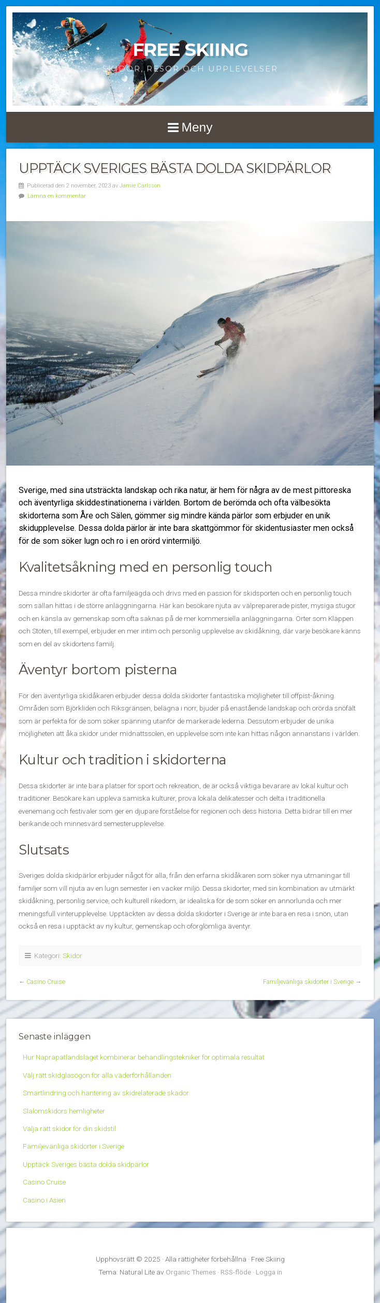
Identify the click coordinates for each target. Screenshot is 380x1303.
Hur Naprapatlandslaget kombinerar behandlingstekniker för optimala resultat (144, 1057)
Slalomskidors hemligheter (64, 1111)
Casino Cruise (45, 982)
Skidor (72, 955)
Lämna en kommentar (56, 196)
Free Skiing (190, 49)
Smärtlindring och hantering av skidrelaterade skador (106, 1093)
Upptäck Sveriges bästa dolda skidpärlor (86, 1164)
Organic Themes (191, 1272)
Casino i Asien (44, 1200)
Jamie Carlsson (140, 185)
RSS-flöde (236, 1272)
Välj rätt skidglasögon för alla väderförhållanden (97, 1075)
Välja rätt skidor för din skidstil (69, 1128)
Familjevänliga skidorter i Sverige (308, 982)
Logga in (269, 1272)
